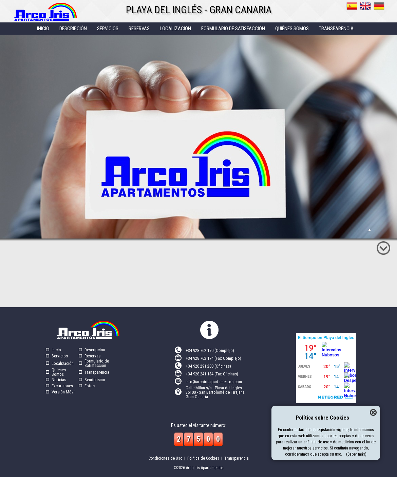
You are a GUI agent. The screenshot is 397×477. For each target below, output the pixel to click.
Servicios (60, 355)
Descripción (94, 349)
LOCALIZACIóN (175, 28)
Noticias (59, 379)
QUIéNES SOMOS (292, 28)
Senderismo (94, 379)
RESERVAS (139, 28)
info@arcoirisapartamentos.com (214, 381)
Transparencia (96, 372)
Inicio (56, 349)
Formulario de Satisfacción (96, 363)
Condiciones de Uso (165, 458)
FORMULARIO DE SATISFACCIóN (233, 28)
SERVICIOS (107, 28)
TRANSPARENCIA (336, 28)
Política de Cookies (203, 458)
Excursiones (62, 385)
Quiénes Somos (59, 372)
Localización (63, 363)
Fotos (89, 385)
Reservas (92, 355)
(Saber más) (356, 454)
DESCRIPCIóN (73, 28)
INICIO (43, 28)
